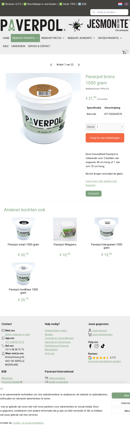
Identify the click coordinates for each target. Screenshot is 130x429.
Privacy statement (11, 393)
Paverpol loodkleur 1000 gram (23, 291)
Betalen (49, 334)
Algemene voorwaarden (14, 397)
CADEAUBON (18, 46)
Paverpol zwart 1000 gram (23, 244)
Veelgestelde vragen (56, 330)
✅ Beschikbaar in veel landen (40, 4)
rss (63, 423)
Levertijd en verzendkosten (59, 338)
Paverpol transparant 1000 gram (106, 246)
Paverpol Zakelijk (11, 382)
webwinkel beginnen (75, 423)
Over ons (49, 353)
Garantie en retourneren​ (58, 342)
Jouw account (99, 330)
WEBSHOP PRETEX (53, 38)
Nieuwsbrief (51, 349)
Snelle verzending (58, 382)
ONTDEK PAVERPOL (110, 38)
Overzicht (93, 193)
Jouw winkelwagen (102, 334)
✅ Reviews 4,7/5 (11, 4)
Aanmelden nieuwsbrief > (62, 394)
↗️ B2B (82, 4)
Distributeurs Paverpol (57, 345)
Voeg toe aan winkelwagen (105, 137)
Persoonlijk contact (59, 385)
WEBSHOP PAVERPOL (25, 38)
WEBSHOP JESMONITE (81, 38)
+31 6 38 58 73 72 (14, 342)
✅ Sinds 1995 (67, 4)
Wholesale (7, 378)
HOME (6, 38)
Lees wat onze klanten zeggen (104, 361)
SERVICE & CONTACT (39, 46)
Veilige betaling (57, 378)
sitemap (56, 423)
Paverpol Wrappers (64, 244)
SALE (6, 46)
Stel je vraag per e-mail (17, 334)
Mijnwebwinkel (104, 423)
